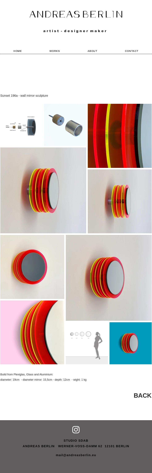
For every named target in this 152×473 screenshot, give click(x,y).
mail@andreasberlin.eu (76, 455)
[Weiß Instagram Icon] (76, 430)
